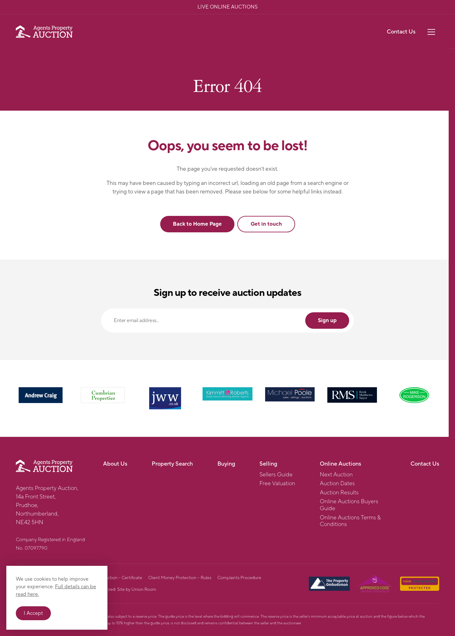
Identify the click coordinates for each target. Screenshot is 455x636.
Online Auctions (340, 464)
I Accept (33, 613)
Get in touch (266, 224)
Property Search (172, 464)
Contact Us (401, 31)
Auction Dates (337, 483)
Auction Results (339, 492)
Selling (268, 464)
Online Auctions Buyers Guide (349, 505)
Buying (226, 464)
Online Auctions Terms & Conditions (350, 521)
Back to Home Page (197, 224)
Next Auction (336, 474)
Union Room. (144, 589)
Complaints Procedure (239, 578)
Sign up (327, 320)
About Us (115, 464)
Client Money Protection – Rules (179, 578)
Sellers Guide (276, 474)
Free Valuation (277, 483)
